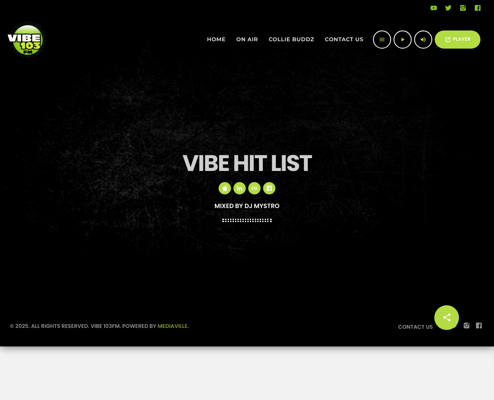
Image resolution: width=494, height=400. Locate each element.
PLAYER (458, 39)
